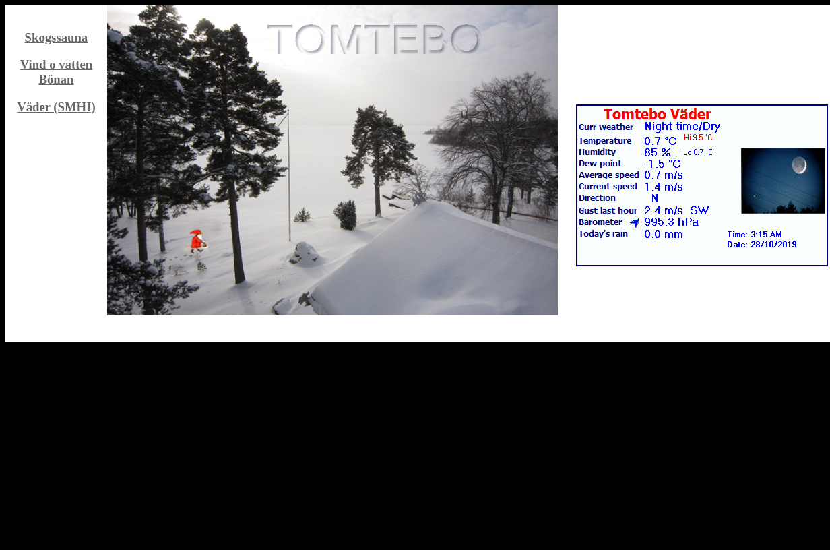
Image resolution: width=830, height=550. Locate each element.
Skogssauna (56, 37)
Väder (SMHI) (56, 107)
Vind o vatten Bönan (56, 71)
